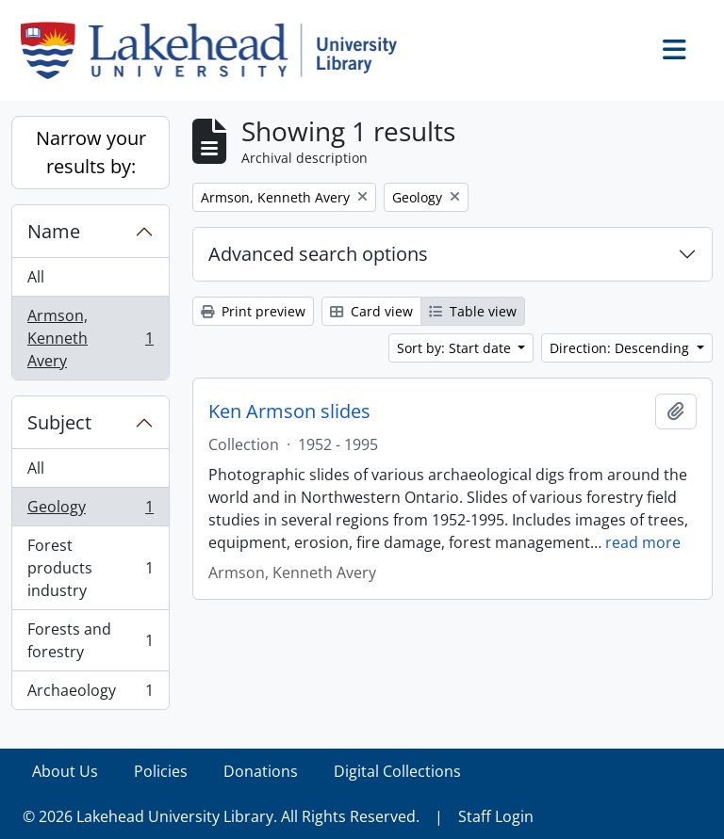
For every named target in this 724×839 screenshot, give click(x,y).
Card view (371, 311)
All (35, 276)
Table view (473, 311)
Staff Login (496, 816)
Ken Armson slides (289, 411)
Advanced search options (318, 253)
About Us (65, 771)
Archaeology (90, 694)
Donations (260, 771)
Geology (90, 510)
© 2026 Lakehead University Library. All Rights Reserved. (221, 816)
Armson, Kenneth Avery (90, 338)
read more (643, 542)
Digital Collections (397, 771)
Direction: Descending (621, 348)
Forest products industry (90, 568)
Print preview (253, 311)
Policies (161, 771)
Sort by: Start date (456, 348)
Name (53, 231)
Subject (59, 422)
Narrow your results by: (91, 152)
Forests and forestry (90, 640)
